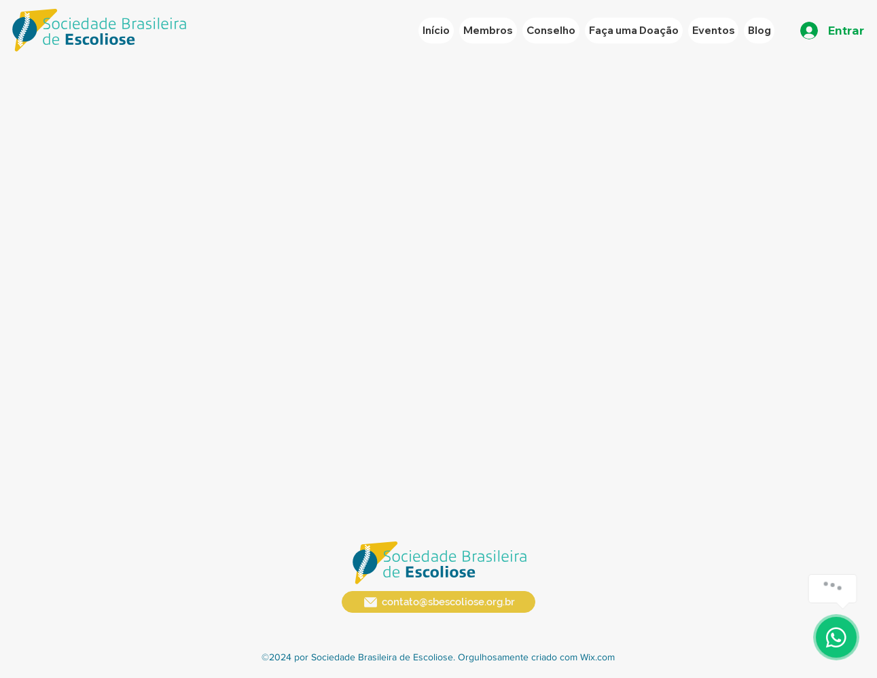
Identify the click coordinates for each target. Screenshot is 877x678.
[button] (713, 30)
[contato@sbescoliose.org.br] (438, 602)
